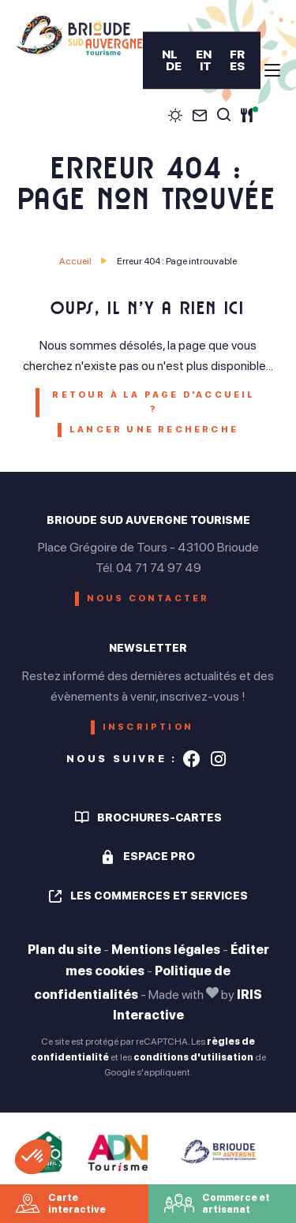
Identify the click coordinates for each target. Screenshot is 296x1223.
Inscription (148, 727)
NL (168, 54)
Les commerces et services (159, 895)
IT (205, 66)
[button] (33, 1157)
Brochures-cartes (159, 817)
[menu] (272, 70)
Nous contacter (148, 598)
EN (203, 54)
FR (237, 54)
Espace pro (159, 856)
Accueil (75, 261)
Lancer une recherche (153, 429)
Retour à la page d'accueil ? (153, 402)
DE (173, 66)
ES (237, 66)
